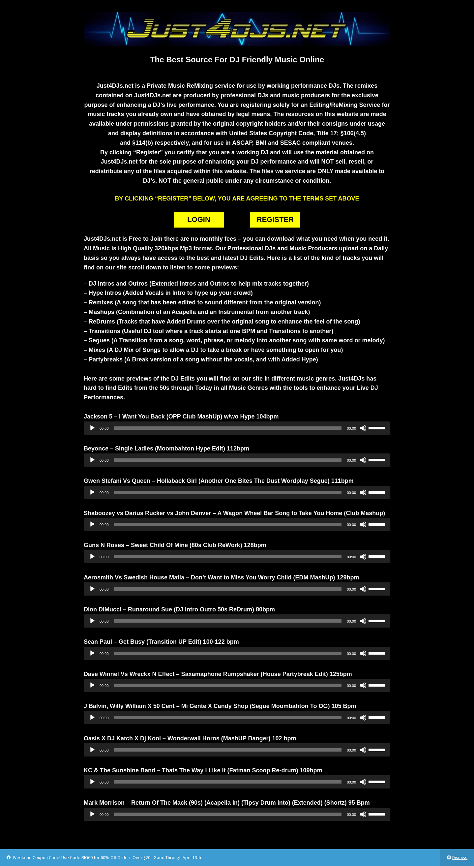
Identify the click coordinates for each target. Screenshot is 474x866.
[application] (237, 428)
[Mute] (363, 428)
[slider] (228, 428)
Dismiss (459, 857)
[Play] (92, 428)
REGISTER (275, 219)
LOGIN (198, 219)
